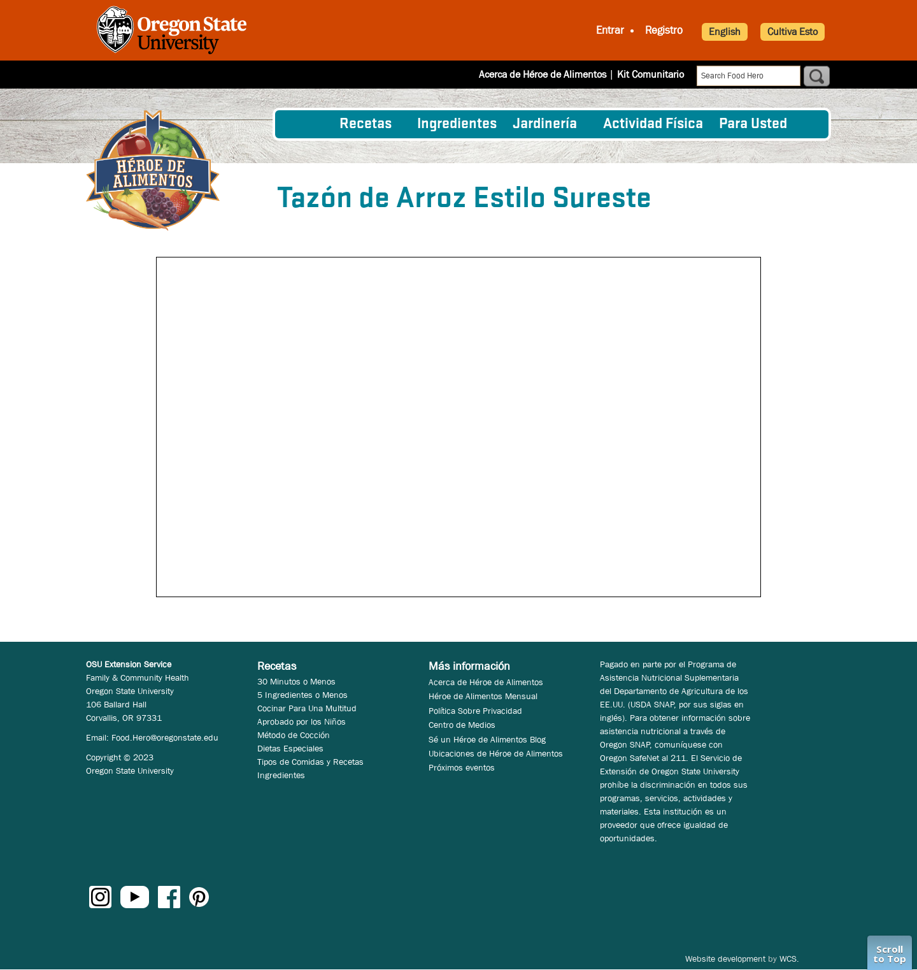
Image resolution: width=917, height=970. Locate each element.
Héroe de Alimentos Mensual (483, 696)
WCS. (789, 958)
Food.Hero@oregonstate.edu (164, 737)
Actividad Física (653, 124)
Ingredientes (457, 124)
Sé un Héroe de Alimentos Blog (487, 739)
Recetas (365, 124)
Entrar (610, 30)
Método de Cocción (293, 735)
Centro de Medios (462, 724)
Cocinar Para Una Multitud (307, 708)
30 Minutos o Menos (296, 681)
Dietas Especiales (290, 748)
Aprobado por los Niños (301, 721)
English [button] (725, 31)
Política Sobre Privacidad (475, 710)
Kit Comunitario (650, 74)
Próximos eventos (462, 767)
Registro (664, 30)
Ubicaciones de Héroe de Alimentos (496, 753)
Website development (725, 958)
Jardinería (545, 124)
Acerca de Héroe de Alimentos (542, 74)
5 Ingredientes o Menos (302, 694)
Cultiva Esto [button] (792, 31)
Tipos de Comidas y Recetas (310, 761)
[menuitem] (307, 124)
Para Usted (753, 124)
